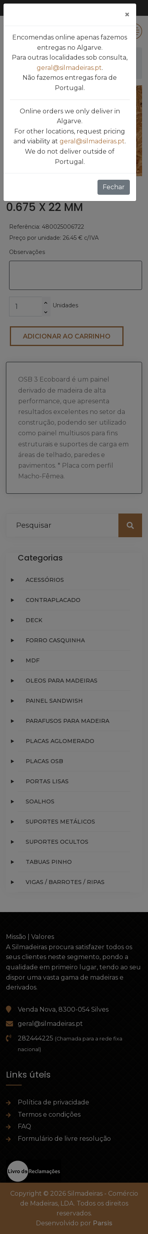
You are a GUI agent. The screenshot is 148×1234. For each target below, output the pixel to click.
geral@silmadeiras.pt (69, 67)
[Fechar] (127, 15)
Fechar (114, 187)
